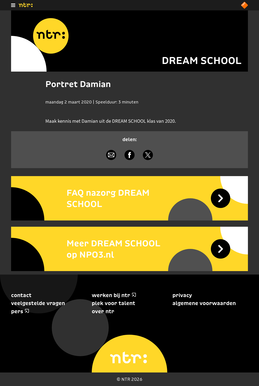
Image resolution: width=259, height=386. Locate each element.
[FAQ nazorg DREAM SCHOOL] (129, 198)
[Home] (26, 6)
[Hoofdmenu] (13, 5)
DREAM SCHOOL (202, 60)
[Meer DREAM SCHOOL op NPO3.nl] (129, 249)
